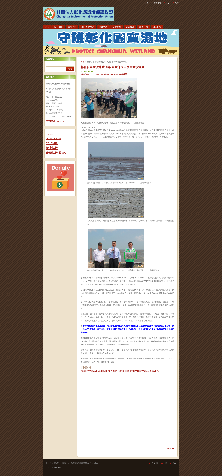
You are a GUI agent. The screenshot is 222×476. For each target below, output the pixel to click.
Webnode (58, 467)
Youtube (52, 143)
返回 (169, 448)
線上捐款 (52, 148)
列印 (177, 3)
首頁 (146, 3)
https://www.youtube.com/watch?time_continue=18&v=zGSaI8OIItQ (120, 370)
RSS (168, 3)
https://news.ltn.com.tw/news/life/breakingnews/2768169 (104, 74)
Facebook (50, 134)
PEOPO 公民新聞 (53, 138)
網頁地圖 (157, 3)
